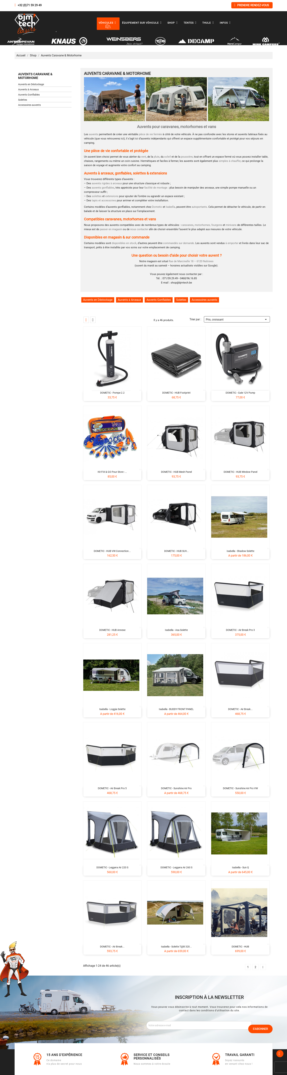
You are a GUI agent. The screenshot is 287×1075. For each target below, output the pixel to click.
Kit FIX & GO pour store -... (112, 471)
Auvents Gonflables (29, 94)
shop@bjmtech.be (181, 282)
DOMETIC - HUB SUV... (176, 551)
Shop (173, 23)
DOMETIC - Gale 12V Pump (240, 392)
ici (122, 138)
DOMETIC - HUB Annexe (112, 630)
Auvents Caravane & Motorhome (35, 76)
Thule (208, 23)
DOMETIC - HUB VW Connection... (112, 551)
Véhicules (108, 23)
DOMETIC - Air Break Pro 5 (112, 788)
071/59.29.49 (170, 278)
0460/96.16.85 (188, 278)
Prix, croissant (237, 319)
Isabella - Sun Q (240, 867)
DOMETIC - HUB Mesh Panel (176, 471)
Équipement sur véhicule (142, 23)
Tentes (191, 23)
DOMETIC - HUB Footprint (176, 392)
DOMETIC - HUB (240, 946)
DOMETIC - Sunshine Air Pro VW (240, 788)
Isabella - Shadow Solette (240, 551)
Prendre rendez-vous (251, 5)
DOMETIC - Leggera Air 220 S (112, 867)
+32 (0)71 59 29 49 (30, 5)
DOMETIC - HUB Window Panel (240, 471)
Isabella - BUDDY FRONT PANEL (176, 709)
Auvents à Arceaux (28, 89)
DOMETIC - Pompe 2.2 (112, 392)
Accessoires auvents (29, 105)
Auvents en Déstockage (31, 84)
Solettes (22, 99)
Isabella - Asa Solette (176, 630)
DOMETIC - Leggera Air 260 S (176, 867)
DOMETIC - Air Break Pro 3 (240, 630)
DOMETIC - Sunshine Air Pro (176, 788)
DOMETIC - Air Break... (240, 709)
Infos (226, 23)
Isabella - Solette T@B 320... (176, 946)
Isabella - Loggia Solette (112, 709)
